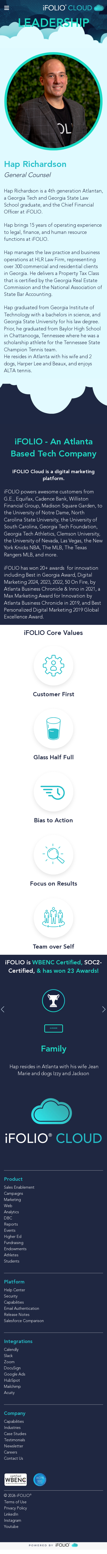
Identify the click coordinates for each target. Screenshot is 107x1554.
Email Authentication (21, 1313)
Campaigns (13, 1198)
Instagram (12, 1525)
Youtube (11, 1531)
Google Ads (14, 1379)
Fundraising (13, 1247)
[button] (104, 1011)
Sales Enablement (19, 1192)
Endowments (15, 1254)
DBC (8, 1223)
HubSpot (12, 1385)
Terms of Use (15, 1507)
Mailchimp (12, 1391)
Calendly (11, 1354)
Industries (12, 1432)
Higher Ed (12, 1241)
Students (11, 1266)
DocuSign (12, 1373)
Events (9, 1235)
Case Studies (15, 1439)
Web (8, 1211)
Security (10, 1301)
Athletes (11, 1260)
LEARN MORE (53, 1030)
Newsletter (13, 1451)
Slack (8, 1360)
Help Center (14, 1295)
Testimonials (14, 1445)
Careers (10, 1457)
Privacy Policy (15, 1513)
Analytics (11, 1217)
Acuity (9, 1397)
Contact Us (13, 1463)
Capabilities (14, 1307)
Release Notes (17, 1319)
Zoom (9, 1367)
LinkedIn (11, 1519)
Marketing (12, 1204)
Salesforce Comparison (24, 1325)
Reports (11, 1229)
